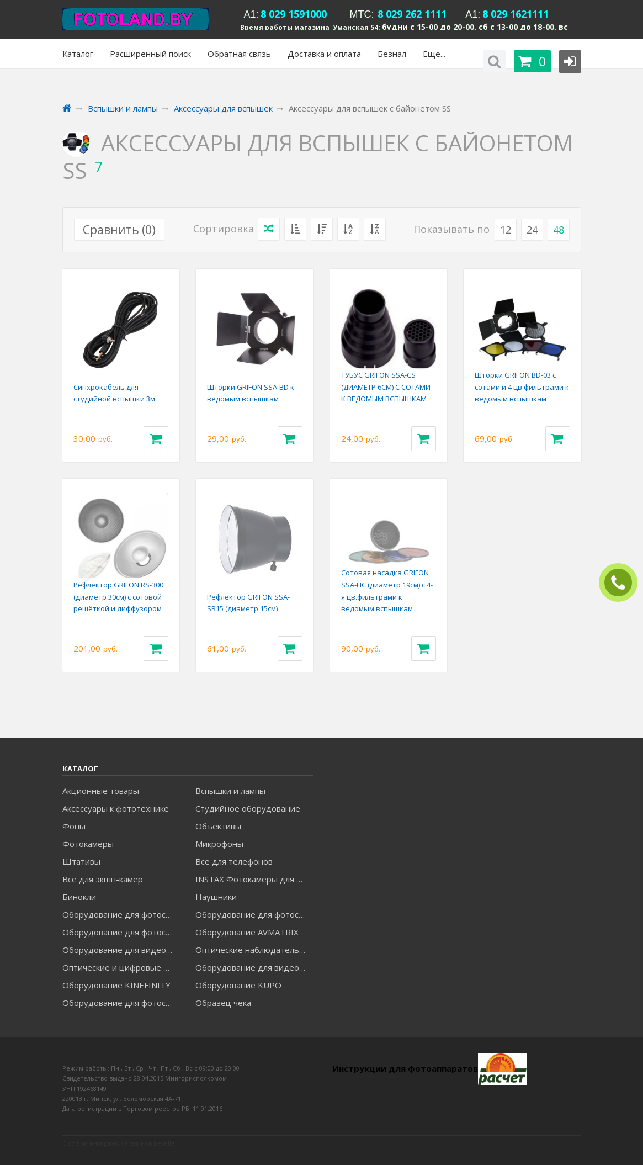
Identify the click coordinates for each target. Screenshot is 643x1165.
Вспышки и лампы (230, 790)
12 (505, 229)
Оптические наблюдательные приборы (254, 949)
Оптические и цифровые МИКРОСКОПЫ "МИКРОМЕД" (121, 967)
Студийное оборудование (247, 808)
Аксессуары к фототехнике (115, 808)
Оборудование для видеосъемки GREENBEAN (121, 949)
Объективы (218, 826)
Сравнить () (119, 229)
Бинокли (79, 896)
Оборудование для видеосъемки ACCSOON (254, 967)
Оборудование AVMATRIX (247, 932)
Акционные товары (100, 790)
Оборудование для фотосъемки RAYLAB (121, 1002)
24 (532, 229)
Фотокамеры (88, 843)
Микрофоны (219, 843)
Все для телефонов (234, 861)
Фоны (74, 826)
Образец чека (223, 1002)
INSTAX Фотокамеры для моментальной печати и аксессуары (254, 879)
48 (558, 229)
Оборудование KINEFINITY (116, 985)
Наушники (216, 896)
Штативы (81, 861)
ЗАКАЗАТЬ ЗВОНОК (622, 582)
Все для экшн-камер (102, 879)
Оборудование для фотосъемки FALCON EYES (121, 914)
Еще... (434, 53)
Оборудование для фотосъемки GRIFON (121, 932)
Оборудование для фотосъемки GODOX (254, 914)
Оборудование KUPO (238, 985)
